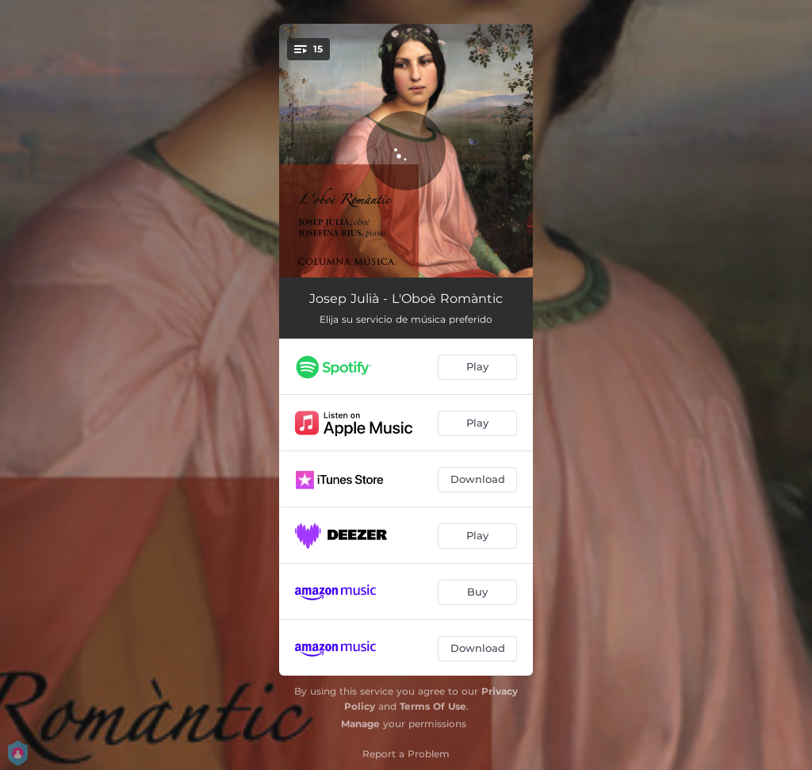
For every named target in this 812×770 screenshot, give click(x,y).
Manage (360, 724)
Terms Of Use (433, 706)
